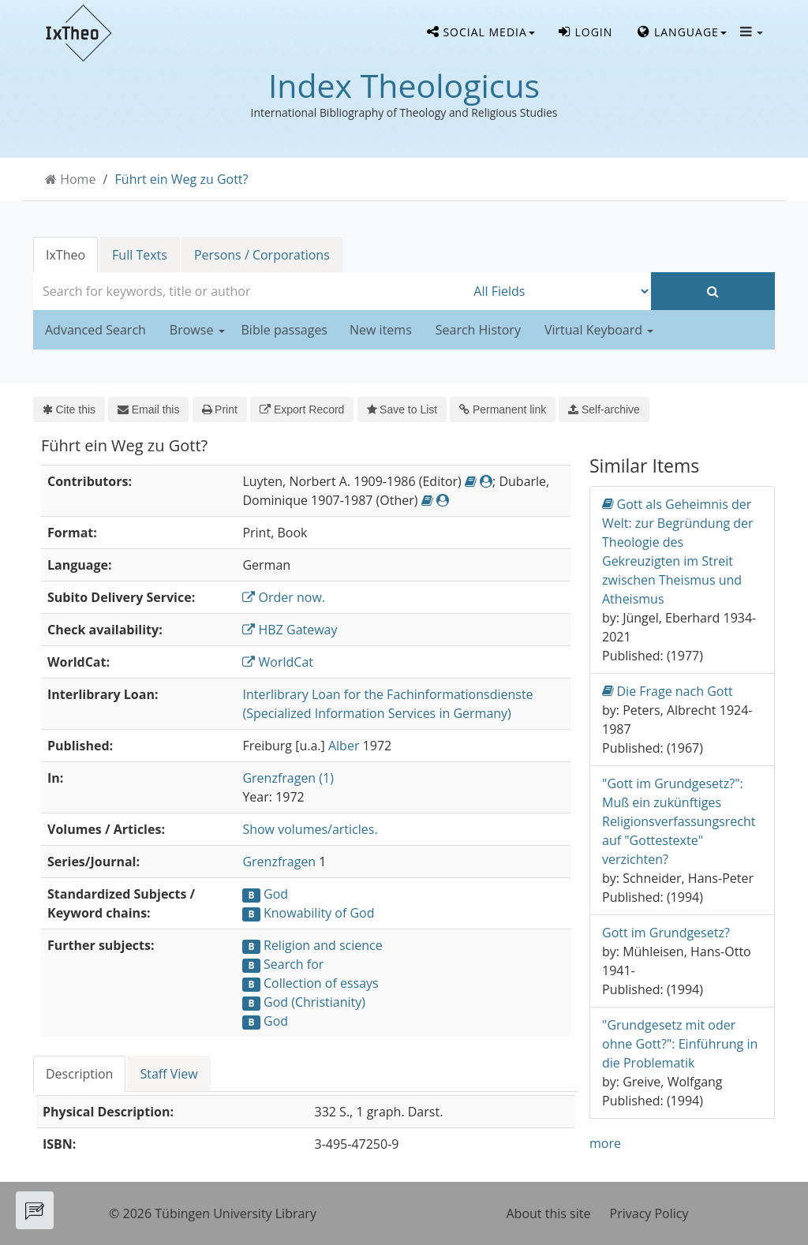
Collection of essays (321, 983)
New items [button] (381, 329)
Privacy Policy (649, 1213)
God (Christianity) (314, 1002)
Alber (343, 745)
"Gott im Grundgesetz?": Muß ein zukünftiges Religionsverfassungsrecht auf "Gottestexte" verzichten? (678, 821)
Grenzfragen (279, 861)
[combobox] (249, 291)
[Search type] (558, 291)
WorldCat (277, 662)
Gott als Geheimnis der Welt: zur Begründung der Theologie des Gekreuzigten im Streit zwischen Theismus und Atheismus (678, 551)
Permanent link (502, 409)
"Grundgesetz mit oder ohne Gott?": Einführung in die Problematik (680, 1043)
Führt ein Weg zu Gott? (182, 179)
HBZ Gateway (289, 629)
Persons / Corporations (262, 255)
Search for (294, 964)
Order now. (283, 597)
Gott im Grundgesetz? (666, 932)
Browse (197, 329)
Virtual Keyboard (598, 329)
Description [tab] (79, 1073)
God (276, 894)
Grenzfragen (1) (288, 778)
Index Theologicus (404, 85)
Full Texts (139, 255)
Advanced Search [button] (95, 329)
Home (77, 179)
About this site (549, 1213)
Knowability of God (319, 913)
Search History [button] (478, 329)
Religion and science (323, 945)
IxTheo (65, 255)
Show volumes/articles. (309, 829)
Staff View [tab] (168, 1073)
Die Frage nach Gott (667, 691)
